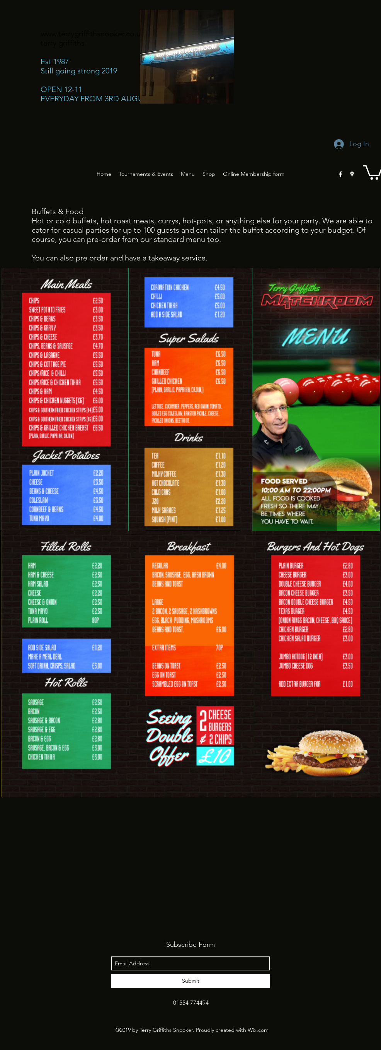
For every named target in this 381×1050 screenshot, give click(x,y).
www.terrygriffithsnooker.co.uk (93, 33)
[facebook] (340, 174)
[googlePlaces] (352, 174)
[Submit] (190, 981)
